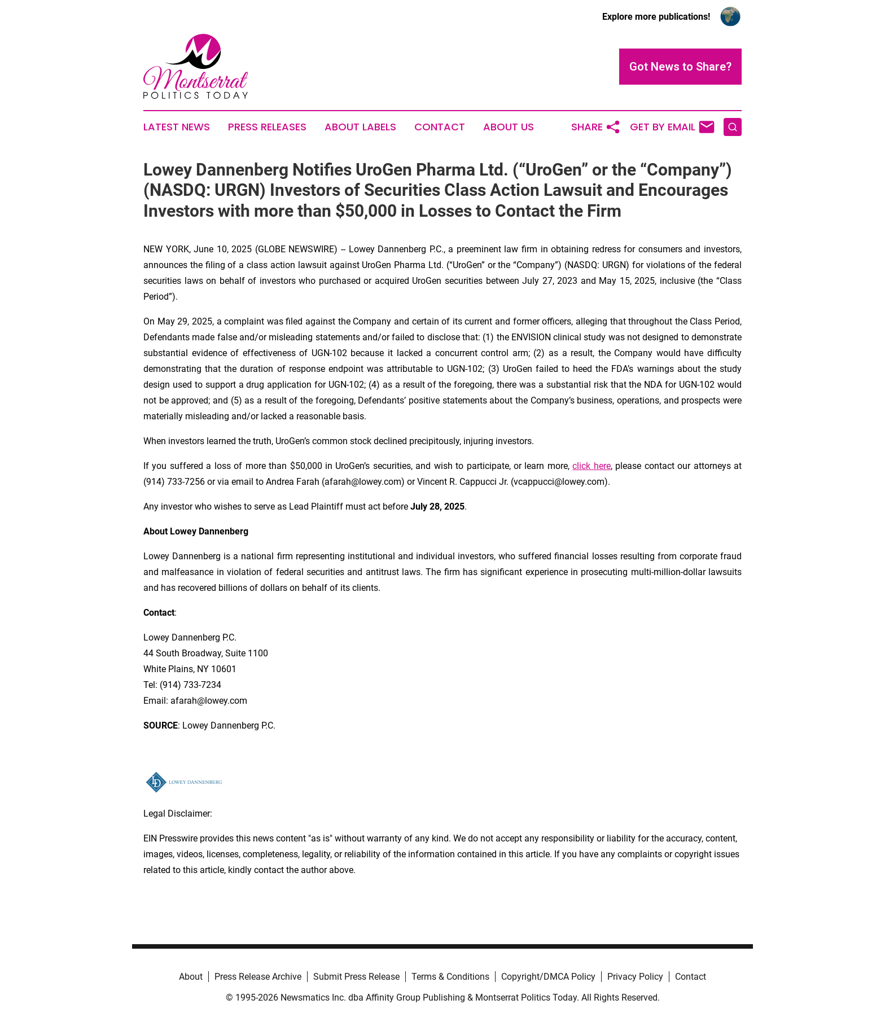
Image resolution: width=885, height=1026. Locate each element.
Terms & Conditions (450, 976)
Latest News (176, 127)
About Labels (360, 127)
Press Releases (267, 127)
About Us (508, 127)
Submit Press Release (356, 976)
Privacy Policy (635, 976)
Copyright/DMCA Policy (548, 976)
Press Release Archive (257, 976)
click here (591, 466)
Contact (439, 127)
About (191, 976)
